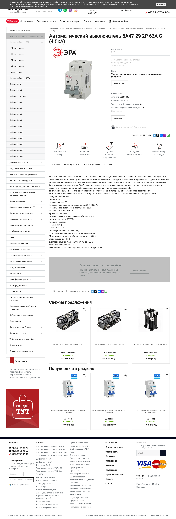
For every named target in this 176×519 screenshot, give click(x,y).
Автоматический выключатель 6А (50, 450)
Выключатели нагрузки (21, 180)
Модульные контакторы (21, 168)
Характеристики (71, 164)
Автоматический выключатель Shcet (51, 456)
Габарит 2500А (16, 144)
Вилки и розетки (17, 201)
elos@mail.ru (126, 10)
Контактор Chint (43, 465)
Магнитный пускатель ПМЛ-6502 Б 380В (67, 344)
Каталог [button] (13, 21)
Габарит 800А (16, 120)
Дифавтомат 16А (43, 459)
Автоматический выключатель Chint (51, 453)
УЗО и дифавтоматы (44, 484)
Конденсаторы (17, 345)
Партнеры (110, 456)
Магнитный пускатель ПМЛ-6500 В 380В (109, 344)
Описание (55, 164)
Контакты (100, 21)
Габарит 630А (16, 114)
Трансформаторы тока (20, 279)
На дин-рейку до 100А (20, 78)
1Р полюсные (17, 48)
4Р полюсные (17, 66)
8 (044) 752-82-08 (19, 454)
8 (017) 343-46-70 (19, 448)
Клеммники (15, 291)
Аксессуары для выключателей (25, 186)
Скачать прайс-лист (19, 484)
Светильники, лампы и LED (22, 207)
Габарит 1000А (16, 126)
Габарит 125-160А (18, 96)
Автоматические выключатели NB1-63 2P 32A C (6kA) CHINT (109, 411)
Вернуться (56, 291)
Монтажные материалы (21, 261)
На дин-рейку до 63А (121, 62)
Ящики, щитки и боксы (20, 327)
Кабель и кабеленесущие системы (22, 298)
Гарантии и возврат (70, 21)
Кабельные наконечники (21, 315)
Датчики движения (19, 243)
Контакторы (41, 487)
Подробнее (116, 111)
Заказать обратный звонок (21, 480)
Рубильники (15, 273)
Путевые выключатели (21, 219)
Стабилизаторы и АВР (20, 231)
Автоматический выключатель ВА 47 (52, 447)
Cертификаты (111, 452)
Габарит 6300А (16, 156)
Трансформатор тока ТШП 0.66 (49, 471)
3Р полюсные (17, 60)
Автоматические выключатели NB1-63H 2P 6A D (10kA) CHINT (67, 411)
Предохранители (17, 267)
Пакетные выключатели (21, 225)
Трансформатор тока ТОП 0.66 (49, 468)
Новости (109, 479)
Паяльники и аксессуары (21, 351)
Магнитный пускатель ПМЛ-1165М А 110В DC (150, 344)
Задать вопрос (139, 271)
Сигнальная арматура (20, 249)
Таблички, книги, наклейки (22, 339)
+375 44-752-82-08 (159, 12)
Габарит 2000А (16, 138)
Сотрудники (111, 461)
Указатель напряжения (80, 491)
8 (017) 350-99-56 (19, 451)
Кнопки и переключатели (22, 213)
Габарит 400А (16, 108)
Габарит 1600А (16, 132)
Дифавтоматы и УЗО (19, 162)
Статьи (87, 21)
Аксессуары (16, 72)
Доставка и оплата (46, 21)
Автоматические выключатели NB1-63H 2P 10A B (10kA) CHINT (150, 411)
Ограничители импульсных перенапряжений (22, 194)
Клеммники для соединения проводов (82, 481)
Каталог (40, 443)
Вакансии (109, 465)
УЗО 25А (39, 474)
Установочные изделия (21, 255)
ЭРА (113, 52)
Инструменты (16, 321)
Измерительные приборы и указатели (23, 307)
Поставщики (111, 470)
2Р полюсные (117, 65)
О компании (111, 443)
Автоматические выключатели (126, 60)
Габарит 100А (16, 90)
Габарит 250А (16, 102)
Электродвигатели (18, 285)
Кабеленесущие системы (80, 485)
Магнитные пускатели (20, 30)
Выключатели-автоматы (46, 480)
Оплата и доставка (91, 164)
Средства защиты (18, 333)
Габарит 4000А (16, 150)
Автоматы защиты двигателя (23, 174)
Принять (161, 4)
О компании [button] (26, 21)
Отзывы (108, 164)
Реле (12, 237)
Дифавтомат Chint (44, 462)
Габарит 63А (15, 84)
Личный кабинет (119, 21)
